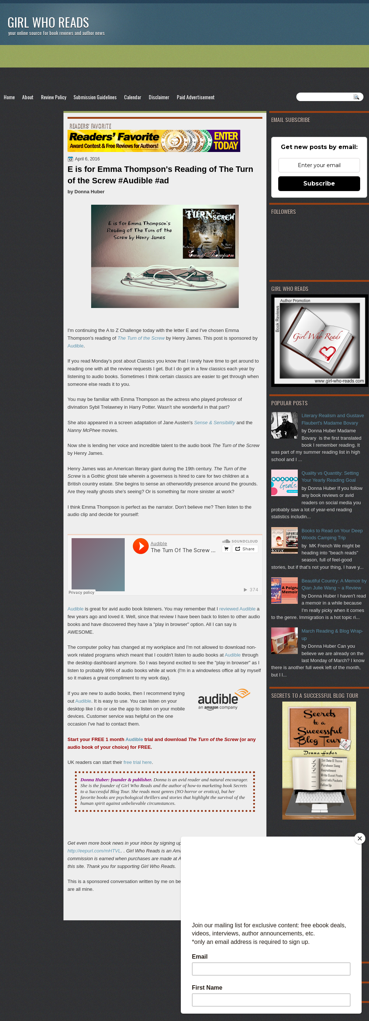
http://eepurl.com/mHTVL (94, 851)
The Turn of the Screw (141, 338)
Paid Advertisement (196, 97)
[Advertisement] (184, 68)
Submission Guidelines (95, 97)
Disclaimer (159, 97)
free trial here (138, 762)
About (28, 97)
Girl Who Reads (48, 22)
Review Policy (53, 97)
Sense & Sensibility (214, 422)
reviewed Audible (237, 609)
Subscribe (319, 183)
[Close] (359, 838)
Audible (75, 346)
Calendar (132, 97)
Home (9, 97)
